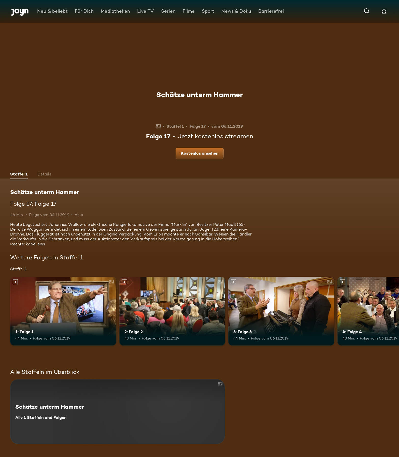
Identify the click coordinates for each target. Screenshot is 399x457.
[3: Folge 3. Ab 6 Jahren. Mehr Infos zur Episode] (281, 311)
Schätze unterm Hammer (199, 94)
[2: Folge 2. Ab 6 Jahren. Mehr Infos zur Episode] (172, 311)
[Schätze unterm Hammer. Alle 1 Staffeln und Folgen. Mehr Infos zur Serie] (117, 411)
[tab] (19, 174)
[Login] (384, 11)
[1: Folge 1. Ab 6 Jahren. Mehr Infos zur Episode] (63, 311)
